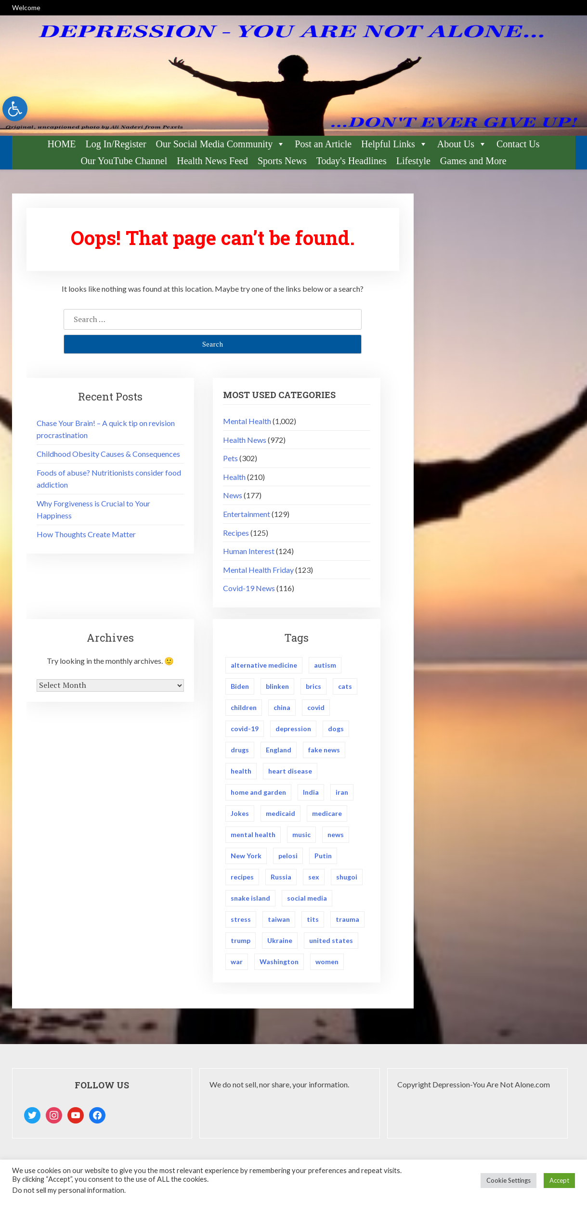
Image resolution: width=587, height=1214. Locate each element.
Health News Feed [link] (212, 160)
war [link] (237, 964)
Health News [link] (244, 439)
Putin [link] (323, 857)
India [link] (311, 793)
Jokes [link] (240, 815)
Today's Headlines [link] (351, 160)
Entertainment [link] (246, 513)
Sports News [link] (282, 160)
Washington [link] (279, 964)
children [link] (244, 708)
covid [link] (316, 708)
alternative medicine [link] (264, 665)
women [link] (327, 964)
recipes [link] (242, 879)
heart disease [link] (290, 772)
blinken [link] (277, 687)
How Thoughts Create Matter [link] (86, 534)
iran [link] (342, 793)
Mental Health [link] (247, 421)
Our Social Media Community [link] (221, 144)
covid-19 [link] (245, 729)
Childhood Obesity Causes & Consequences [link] (108, 453)
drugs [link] (240, 751)
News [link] (232, 495)
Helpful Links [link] (394, 144)
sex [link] (313, 879)
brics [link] (313, 687)
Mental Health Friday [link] (258, 569)
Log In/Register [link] (115, 144)
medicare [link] (327, 815)
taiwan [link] (279, 921)
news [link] (335, 836)
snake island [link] (250, 900)
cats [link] (345, 687)
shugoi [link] (346, 879)
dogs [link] (336, 729)
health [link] (241, 772)
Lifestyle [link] (413, 160)
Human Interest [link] (248, 550)
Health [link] (234, 476)
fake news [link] (324, 751)
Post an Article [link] (323, 144)
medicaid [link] (280, 815)
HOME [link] (62, 144)
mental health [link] (253, 836)
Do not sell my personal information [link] (68, 1190)
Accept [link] (559, 1180)
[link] (14, 108)
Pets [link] (230, 458)
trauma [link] (347, 921)
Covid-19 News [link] (249, 588)
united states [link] (331, 943)
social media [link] (307, 900)
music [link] (301, 836)
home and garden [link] (258, 793)
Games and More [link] (473, 160)
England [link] (278, 751)
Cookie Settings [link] (508, 1180)
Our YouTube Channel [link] (123, 160)
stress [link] (241, 921)
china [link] (282, 708)
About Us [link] (462, 144)
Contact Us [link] (517, 144)
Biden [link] (240, 687)
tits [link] (313, 921)
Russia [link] (281, 879)
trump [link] (240, 943)
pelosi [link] (288, 857)
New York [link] (246, 857)
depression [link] (293, 729)
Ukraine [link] (279, 943)
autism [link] (325, 665)
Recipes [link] (236, 532)
